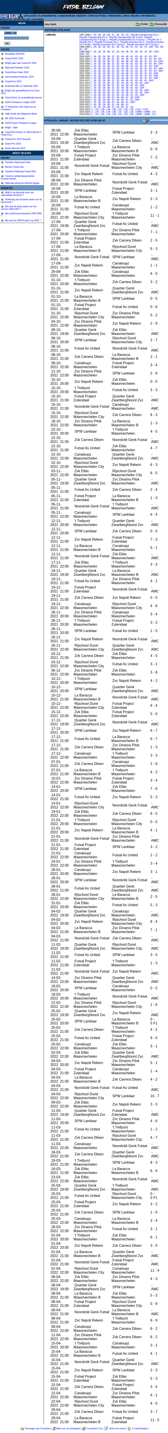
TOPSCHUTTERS (97, 16)
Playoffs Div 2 (154, 39)
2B (99, 35)
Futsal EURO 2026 (13, 58)
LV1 (154, 112)
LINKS (125, 16)
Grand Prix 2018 (12, 144)
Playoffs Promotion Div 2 (106, 42)
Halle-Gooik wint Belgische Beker (20, 114)
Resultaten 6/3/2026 (14, 54)
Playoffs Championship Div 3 (93, 37)
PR (87, 54)
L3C (120, 109)
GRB (81, 54)
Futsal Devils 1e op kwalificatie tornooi (23, 97)
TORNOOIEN (114, 16)
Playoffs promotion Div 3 (132, 42)
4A (122, 35)
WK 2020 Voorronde (14, 118)
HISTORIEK (38, 19)
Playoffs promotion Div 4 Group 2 (143, 44)
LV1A (138, 109)
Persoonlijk (161, 24)
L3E (132, 109)
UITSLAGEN (30, 16)
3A (104, 35)
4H (155, 59)
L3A (108, 109)
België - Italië (11, 127)
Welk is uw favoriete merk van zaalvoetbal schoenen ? (17, 193)
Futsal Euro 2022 (13, 81)
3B (108, 35)
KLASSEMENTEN (47, 16)
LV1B (145, 109)
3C (113, 35)
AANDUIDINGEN (66, 16)
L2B (103, 109)
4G (127, 35)
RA (156, 47)
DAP (151, 47)
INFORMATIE (148, 16)
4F (145, 47)
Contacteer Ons (94, 1428)
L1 (91, 109)
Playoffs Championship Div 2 (145, 35)
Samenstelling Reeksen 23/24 (19, 77)
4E (141, 47)
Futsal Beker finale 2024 (16, 72)
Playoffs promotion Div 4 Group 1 (109, 44)
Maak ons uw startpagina (68, 1428)
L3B (114, 109)
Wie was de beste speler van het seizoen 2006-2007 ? (18, 207)
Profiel (144, 24)
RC (80, 49)
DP (150, 51)
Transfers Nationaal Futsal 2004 (20, 171)
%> (10, 33)
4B (127, 47)
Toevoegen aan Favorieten (37, 1428)
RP (85, 49)
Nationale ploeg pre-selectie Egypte (21, 183)
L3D (126, 109)
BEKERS (81, 16)
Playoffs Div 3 (86, 42)
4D (136, 47)
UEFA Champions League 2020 (20, 102)
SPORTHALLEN (22, 19)
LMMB (147, 112)
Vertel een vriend (117, 1428)
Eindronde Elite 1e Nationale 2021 (21, 86)
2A (95, 35)
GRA (156, 51)
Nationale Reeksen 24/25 (16, 67)
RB (161, 47)
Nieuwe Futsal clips (14, 167)
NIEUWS (135, 16)
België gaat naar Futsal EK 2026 (20, 63)
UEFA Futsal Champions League (20, 123)
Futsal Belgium (141, 1428)
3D (118, 35)
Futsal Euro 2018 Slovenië (17, 139)
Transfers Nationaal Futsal (17, 162)
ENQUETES (6, 19)
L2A (96, 109)
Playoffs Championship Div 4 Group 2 (127, 39)
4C (131, 47)
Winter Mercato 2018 (14, 148)
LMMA (138, 112)
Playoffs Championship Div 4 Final (125, 37)
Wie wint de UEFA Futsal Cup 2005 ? (22, 220)
